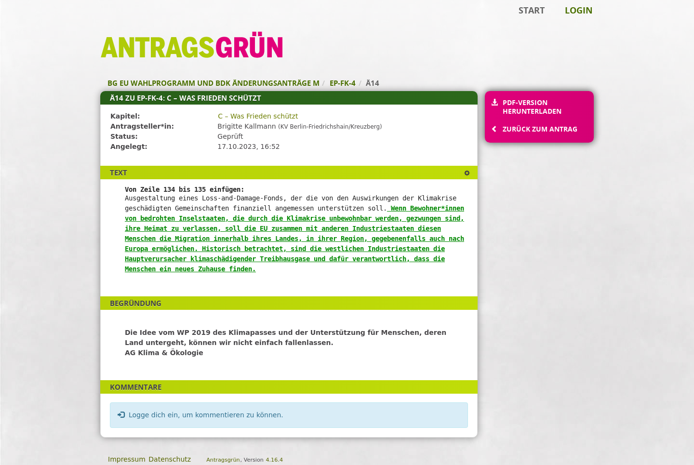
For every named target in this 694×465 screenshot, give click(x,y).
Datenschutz (169, 459)
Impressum (127, 459)
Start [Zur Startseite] (532, 10)
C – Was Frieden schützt (258, 116)
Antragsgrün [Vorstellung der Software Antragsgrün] (223, 460)
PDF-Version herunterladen (531, 107)
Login (579, 10)
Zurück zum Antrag (539, 128)
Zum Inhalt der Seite (40, 22)
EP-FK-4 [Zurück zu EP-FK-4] (343, 83)
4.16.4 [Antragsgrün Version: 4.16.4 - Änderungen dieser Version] (274, 460)
